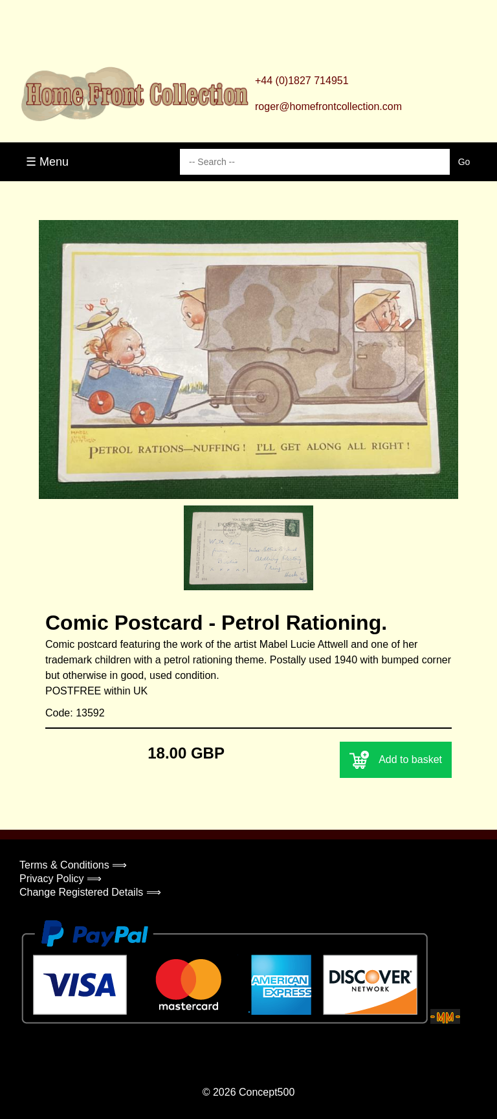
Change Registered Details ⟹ (90, 892)
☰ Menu (47, 161)
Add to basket (395, 760)
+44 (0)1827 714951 (302, 80)
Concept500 (266, 1092)
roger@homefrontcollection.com (328, 106)
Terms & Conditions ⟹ (73, 864)
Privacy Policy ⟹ (60, 878)
